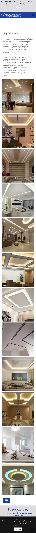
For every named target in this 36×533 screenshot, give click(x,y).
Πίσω (6, 500)
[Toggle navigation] (33, 15)
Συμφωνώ (18, 529)
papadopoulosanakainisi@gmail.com (19, 4)
